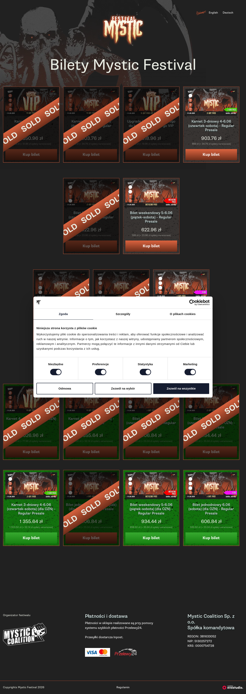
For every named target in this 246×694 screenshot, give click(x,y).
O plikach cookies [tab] (182, 314)
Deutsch (228, 12)
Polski (200, 12)
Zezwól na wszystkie (181, 388)
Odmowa (65, 388)
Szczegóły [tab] (123, 314)
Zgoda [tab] (63, 314)
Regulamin (123, 687)
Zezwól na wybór (123, 388)
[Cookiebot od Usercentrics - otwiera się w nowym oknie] (192, 302)
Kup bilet (211, 154)
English (213, 12)
